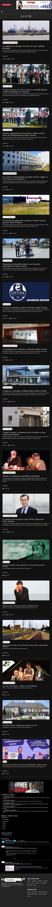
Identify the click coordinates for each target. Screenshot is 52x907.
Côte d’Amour (6, 825)
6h (21, 853)
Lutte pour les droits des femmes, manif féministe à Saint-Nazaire (25, 771)
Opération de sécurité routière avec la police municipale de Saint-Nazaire (24, 265)
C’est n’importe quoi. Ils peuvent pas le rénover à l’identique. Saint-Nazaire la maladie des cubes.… (22, 807)
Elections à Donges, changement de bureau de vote (20, 731)
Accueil (29, 897)
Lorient (4, 833)
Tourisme (37, 889)
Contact (29, 902)
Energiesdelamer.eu (7, 840)
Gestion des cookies (43, 897)
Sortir (13, 217)
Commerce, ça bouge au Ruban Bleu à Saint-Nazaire (24, 395)
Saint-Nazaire (6, 827)
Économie (9, 42)
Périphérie (15, 42)
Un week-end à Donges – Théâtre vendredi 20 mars (20, 692)
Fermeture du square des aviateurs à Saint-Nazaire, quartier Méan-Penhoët (23, 221)
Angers (4, 829)
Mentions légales (42, 900)
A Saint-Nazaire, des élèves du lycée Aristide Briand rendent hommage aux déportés (24, 90)
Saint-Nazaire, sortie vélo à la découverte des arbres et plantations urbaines (25, 652)
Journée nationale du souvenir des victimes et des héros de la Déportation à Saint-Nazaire (24, 134)
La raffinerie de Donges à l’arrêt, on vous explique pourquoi (22, 47)
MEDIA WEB (8, 853)
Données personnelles (32, 900)
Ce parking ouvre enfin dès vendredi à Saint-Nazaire (24, 352)
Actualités (9, 86)
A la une (5, 42)
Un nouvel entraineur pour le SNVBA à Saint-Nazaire (24, 308)
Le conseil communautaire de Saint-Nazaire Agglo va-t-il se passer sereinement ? (24, 177)
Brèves (4, 567)
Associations (43, 889)
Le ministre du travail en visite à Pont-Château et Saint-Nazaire (25, 526)
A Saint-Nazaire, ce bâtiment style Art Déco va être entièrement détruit (25, 439)
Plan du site (34, 897)
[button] (2, 12)
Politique (14, 173)
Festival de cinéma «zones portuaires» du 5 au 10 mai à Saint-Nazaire (24, 571)
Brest (4, 834)
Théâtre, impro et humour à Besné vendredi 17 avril (20, 612)
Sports (8, 304)
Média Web (5, 823)
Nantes (4, 831)
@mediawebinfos (16, 853)
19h (21, 868)
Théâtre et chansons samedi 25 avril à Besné (24, 482)
